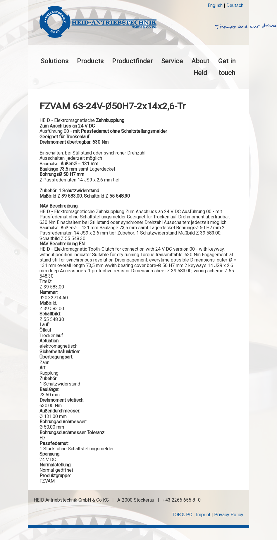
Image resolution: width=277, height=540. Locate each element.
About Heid (200, 67)
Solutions (54, 61)
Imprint (203, 514)
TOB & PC (182, 514)
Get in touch (227, 67)
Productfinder (132, 61)
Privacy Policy (228, 514)
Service (172, 61)
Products (90, 61)
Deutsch (234, 5)
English (215, 5)
